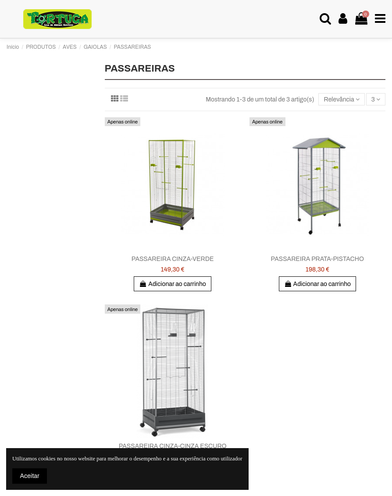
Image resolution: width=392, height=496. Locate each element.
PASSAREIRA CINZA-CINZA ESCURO (173, 446)
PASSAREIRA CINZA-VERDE (173, 259)
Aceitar (29, 476)
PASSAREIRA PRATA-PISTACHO (317, 259)
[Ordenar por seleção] (341, 99)
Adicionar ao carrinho (172, 284)
